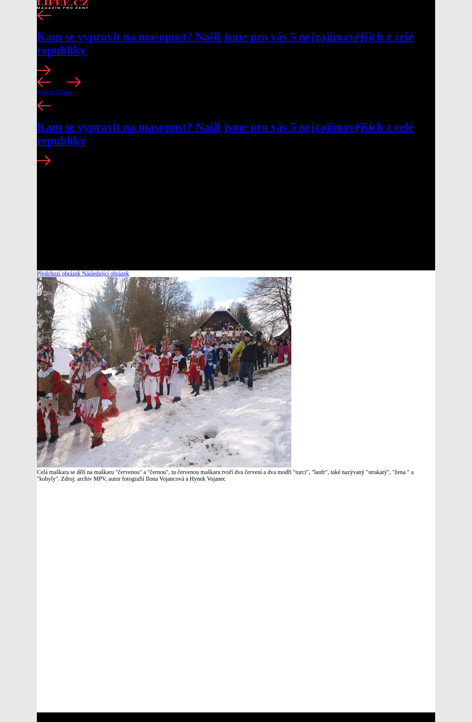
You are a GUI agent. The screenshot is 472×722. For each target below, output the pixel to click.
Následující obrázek (105, 273)
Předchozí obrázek (59, 273)
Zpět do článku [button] (54, 92)
